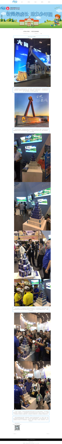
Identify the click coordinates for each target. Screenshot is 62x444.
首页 (13, 29)
